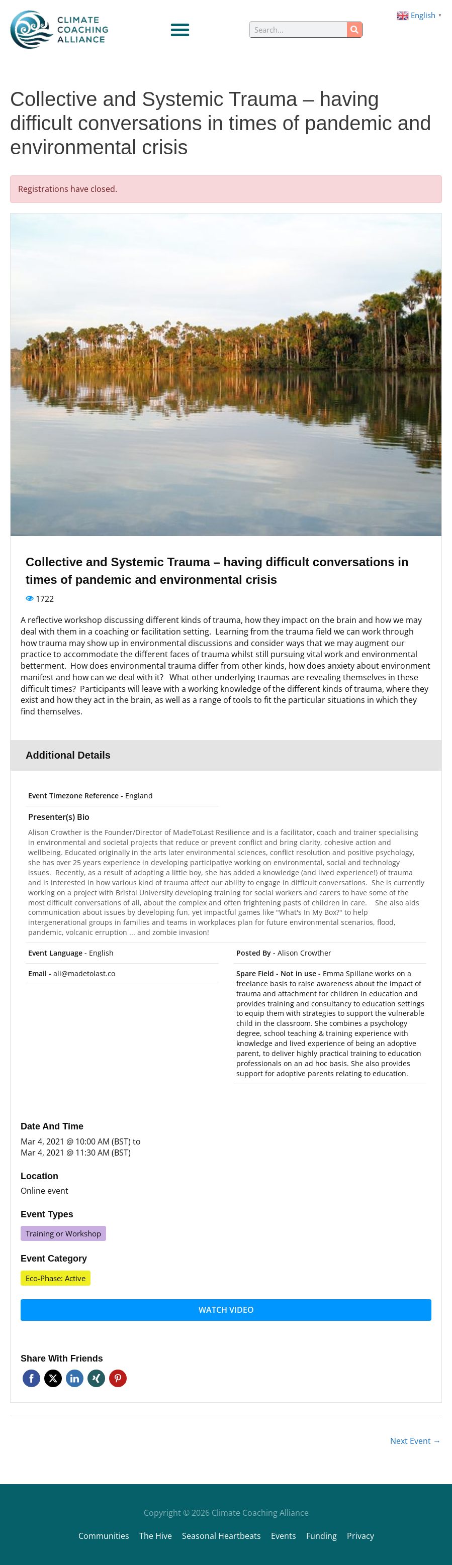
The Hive (155, 1535)
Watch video (226, 1309)
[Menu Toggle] (180, 30)
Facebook (31, 1378)
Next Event (415, 1440)
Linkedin (74, 1378)
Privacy (360, 1535)
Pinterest (118, 1378)
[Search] (354, 29)
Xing (96, 1378)
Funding (321, 1535)
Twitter (53, 1378)
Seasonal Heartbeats (221, 1535)
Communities (103, 1535)
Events (283, 1535)
